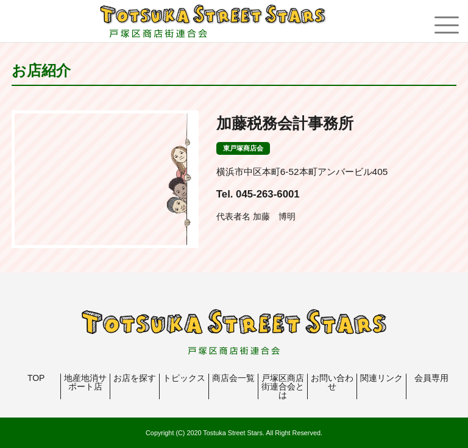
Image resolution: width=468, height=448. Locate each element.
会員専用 (431, 378)
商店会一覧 (233, 378)
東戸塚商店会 (243, 148)
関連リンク (381, 378)
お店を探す (134, 378)
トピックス (184, 378)
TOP (36, 378)
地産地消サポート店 (85, 382)
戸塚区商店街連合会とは (282, 386)
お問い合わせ (332, 382)
